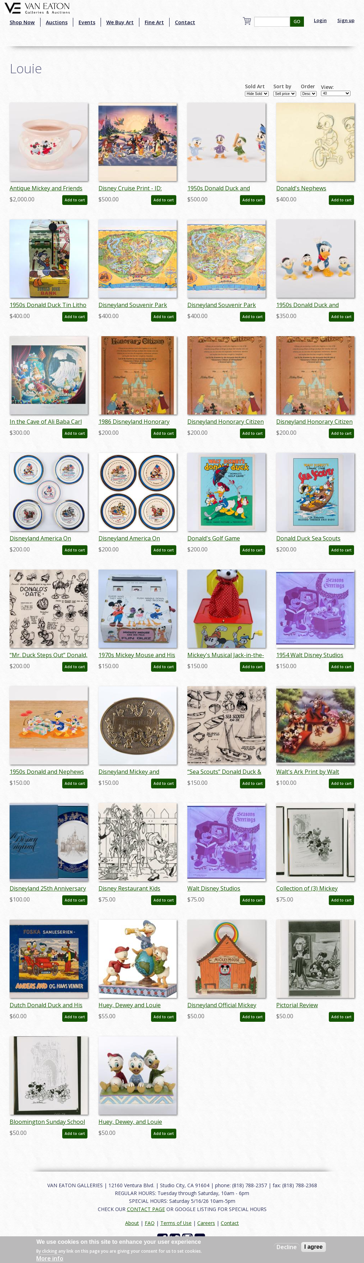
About (132, 1223)
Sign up (345, 20)
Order (308, 86)
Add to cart (75, 199)
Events (87, 22)
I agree (313, 1247)
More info (49, 1258)
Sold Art (255, 86)
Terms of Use (176, 1223)
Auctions (57, 22)
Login (320, 20)
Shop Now (22, 22)
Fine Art (154, 22)
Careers (206, 1223)
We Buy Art (120, 22)
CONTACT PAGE (146, 1209)
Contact (185, 22)
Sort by (282, 86)
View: (327, 87)
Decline (287, 1247)
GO (297, 22)
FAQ (150, 1223)
